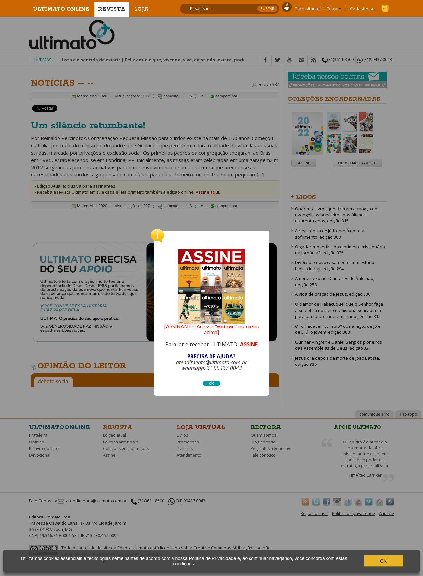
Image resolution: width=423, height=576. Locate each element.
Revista (111, 9)
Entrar (333, 9)
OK (383, 561)
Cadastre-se (362, 9)
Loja (141, 9)
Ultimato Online (61, 9)
